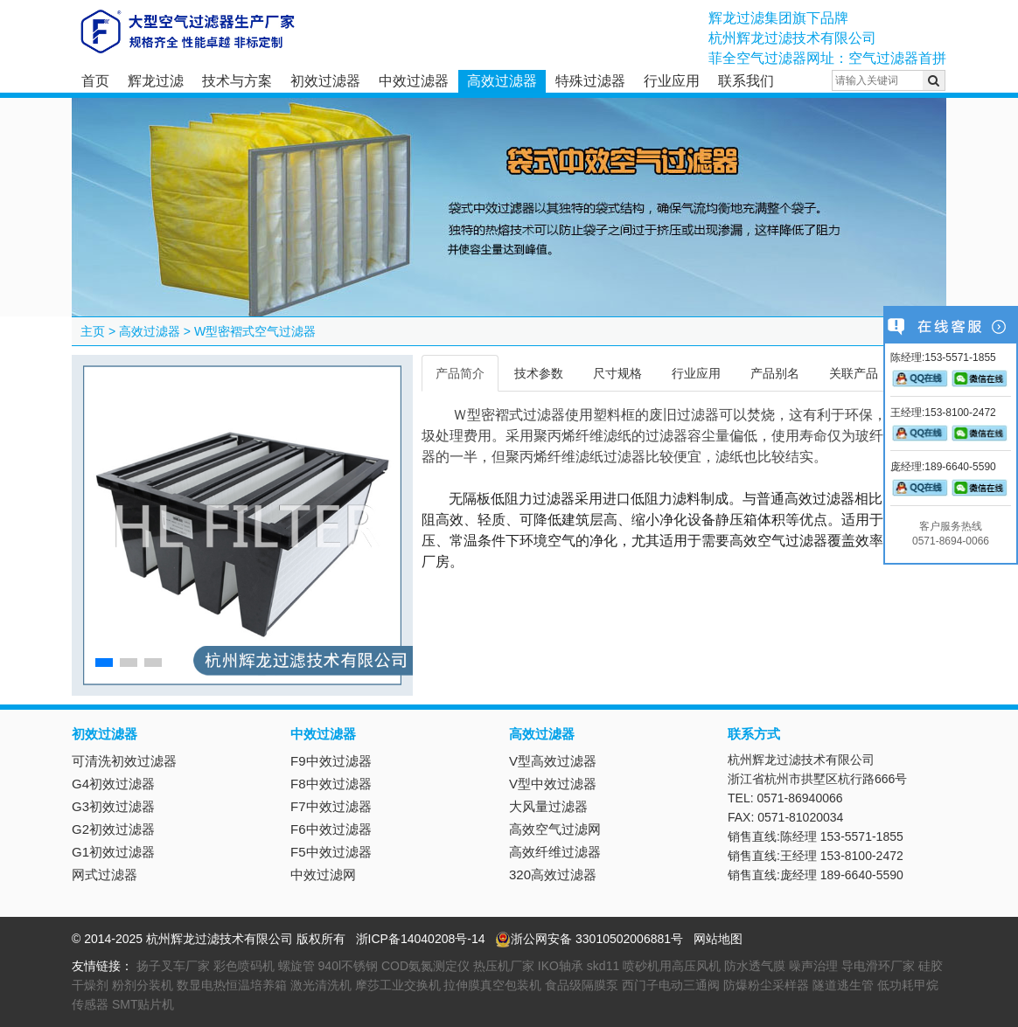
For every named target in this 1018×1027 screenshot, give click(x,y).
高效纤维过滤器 (555, 851)
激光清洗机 (321, 985)
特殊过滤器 (590, 80)
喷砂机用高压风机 (672, 966)
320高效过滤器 (552, 874)
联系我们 (746, 80)
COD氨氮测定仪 (425, 966)
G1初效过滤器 (113, 851)
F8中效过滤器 (331, 783)
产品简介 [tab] (460, 373)
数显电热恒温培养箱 (232, 985)
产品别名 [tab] (774, 373)
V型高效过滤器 (552, 760)
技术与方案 (237, 80)
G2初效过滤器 (113, 829)
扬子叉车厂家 (173, 966)
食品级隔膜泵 (581, 985)
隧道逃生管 (843, 985)
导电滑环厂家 (878, 966)
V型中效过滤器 (552, 783)
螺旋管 (296, 966)
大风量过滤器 (548, 806)
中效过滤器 (414, 80)
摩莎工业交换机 (398, 985)
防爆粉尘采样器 (766, 985)
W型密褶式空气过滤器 (255, 331)
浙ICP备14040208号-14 (420, 939)
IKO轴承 (560, 966)
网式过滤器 (104, 874)
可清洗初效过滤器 (124, 760)
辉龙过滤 (156, 80)
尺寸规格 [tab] (617, 373)
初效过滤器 (325, 80)
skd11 (603, 966)
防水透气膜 (754, 966)
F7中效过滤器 (331, 806)
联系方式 (754, 733)
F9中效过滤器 (331, 760)
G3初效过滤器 (113, 806)
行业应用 (672, 80)
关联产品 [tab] (853, 373)
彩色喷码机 (244, 966)
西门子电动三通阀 (671, 985)
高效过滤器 (502, 80)
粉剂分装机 (142, 985)
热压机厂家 (503, 966)
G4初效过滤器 (113, 783)
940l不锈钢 (348, 966)
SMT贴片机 (143, 1004)
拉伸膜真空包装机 (492, 985)
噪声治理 (813, 966)
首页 (95, 80)
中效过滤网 (323, 874)
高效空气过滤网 (555, 829)
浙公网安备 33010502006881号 (589, 939)
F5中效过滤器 (331, 851)
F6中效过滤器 (331, 829)
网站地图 (718, 939)
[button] (104, 662)
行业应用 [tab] (696, 373)
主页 (92, 331)
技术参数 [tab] (538, 373)
